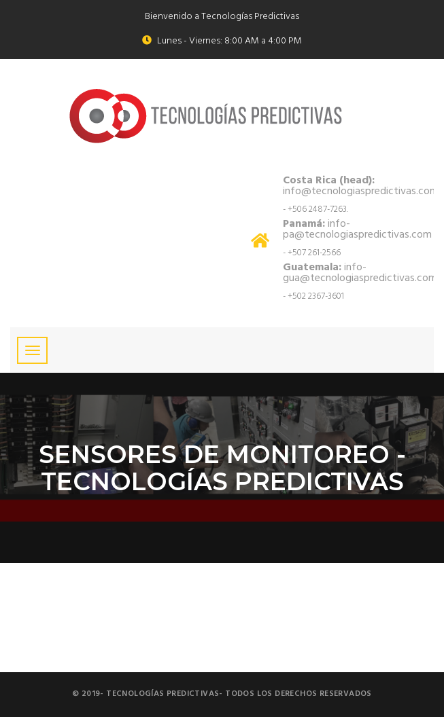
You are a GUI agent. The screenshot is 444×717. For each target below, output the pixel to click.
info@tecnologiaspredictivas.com (361, 186)
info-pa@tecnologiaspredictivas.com (357, 229)
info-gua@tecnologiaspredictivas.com (360, 273)
